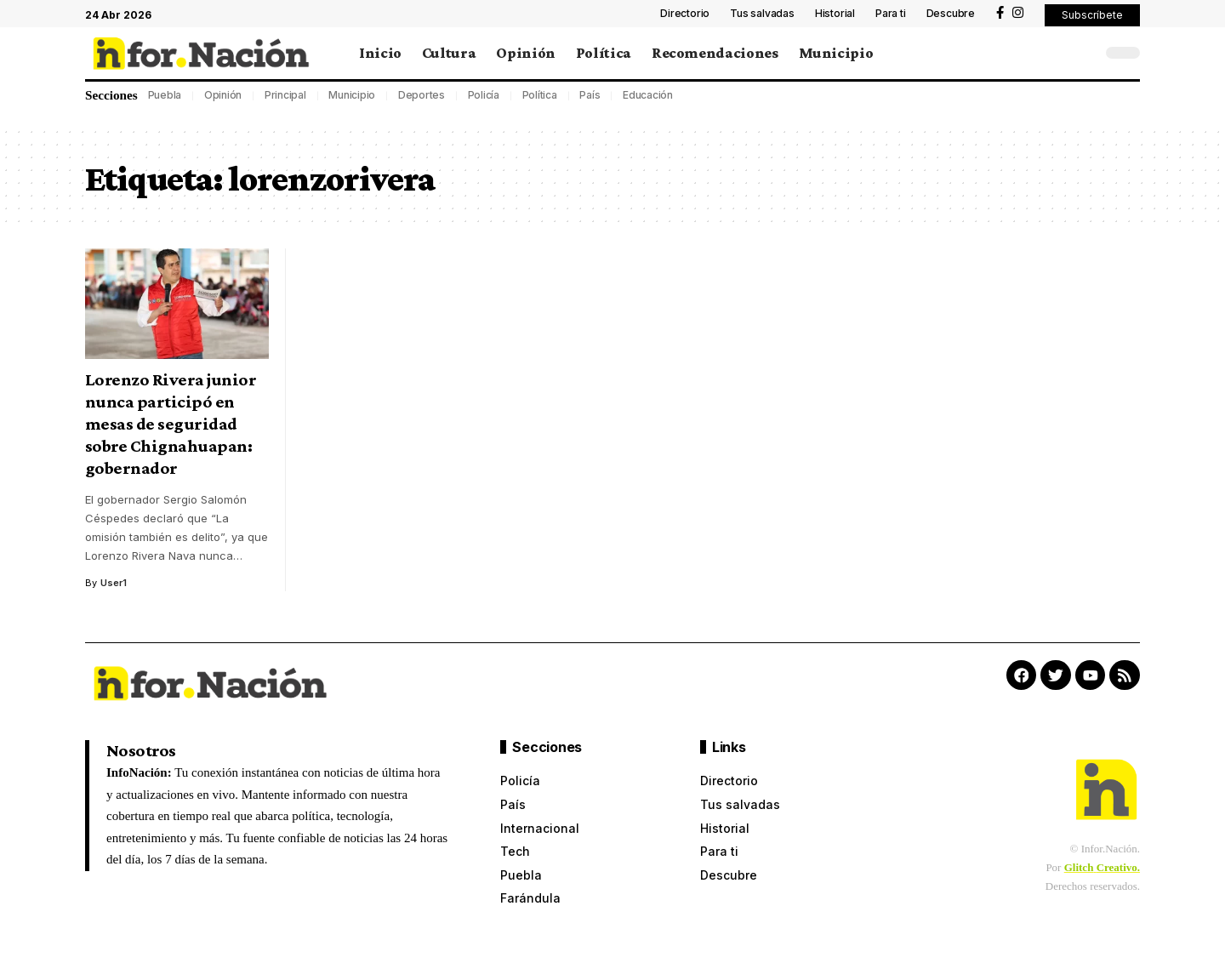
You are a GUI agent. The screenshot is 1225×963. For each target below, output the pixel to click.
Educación (648, 94)
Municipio (351, 94)
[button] (1092, 15)
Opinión (223, 94)
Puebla (165, 94)
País (589, 94)
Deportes (421, 94)
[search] (1084, 53)
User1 (113, 583)
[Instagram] (1018, 13)
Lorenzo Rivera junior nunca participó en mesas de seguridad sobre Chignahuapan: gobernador (171, 423)
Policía (483, 94)
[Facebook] (1000, 13)
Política (539, 94)
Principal (285, 94)
